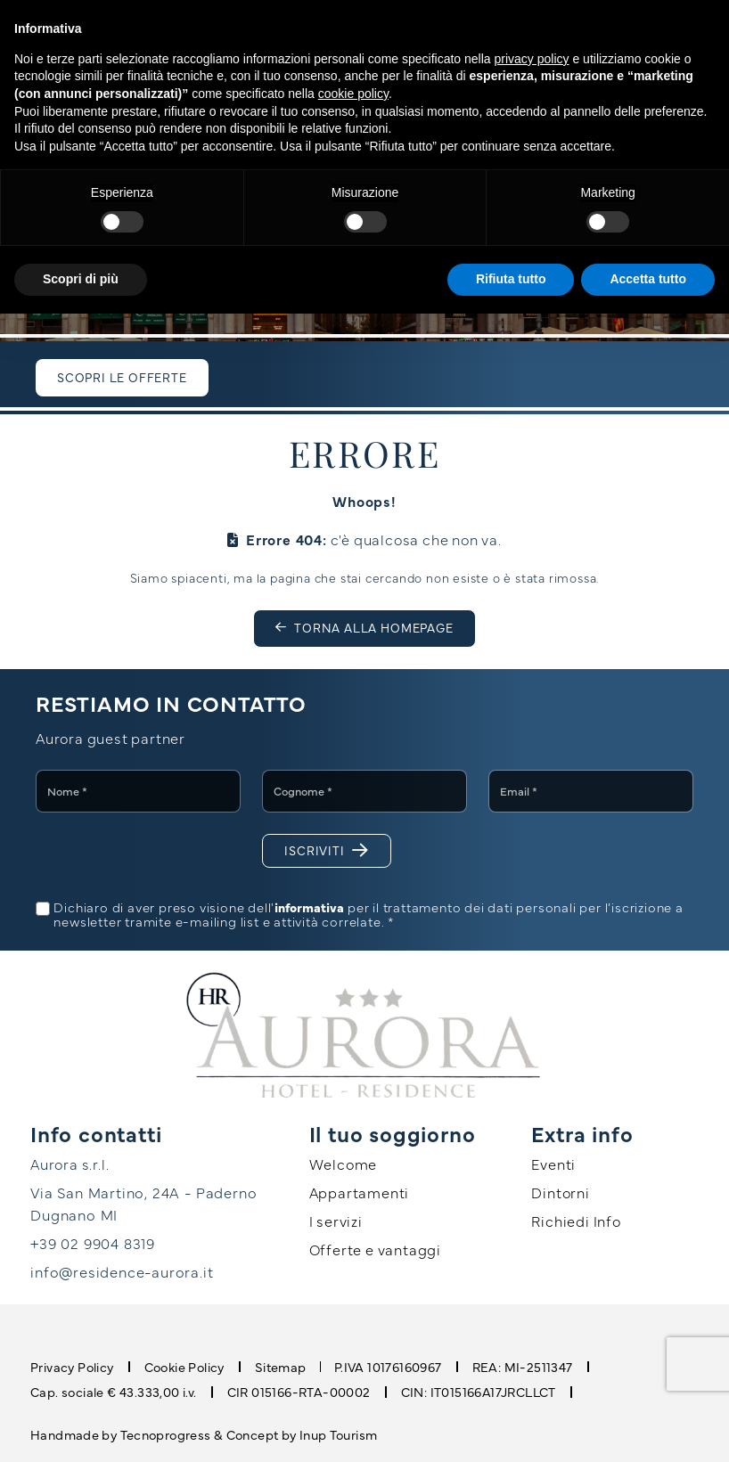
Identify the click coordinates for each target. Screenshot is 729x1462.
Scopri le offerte (122, 377)
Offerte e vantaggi (375, 1249)
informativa (309, 907)
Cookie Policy (184, 1365)
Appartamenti (359, 1192)
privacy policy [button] (532, 59)
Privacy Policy (72, 1365)
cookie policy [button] (353, 93)
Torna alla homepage (364, 627)
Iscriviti (326, 850)
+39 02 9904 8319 (91, 1242)
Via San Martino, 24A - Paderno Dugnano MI (139, 1202)
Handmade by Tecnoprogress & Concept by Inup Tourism (204, 1433)
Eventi (553, 1163)
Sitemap (280, 1365)
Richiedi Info (575, 1220)
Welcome (343, 1163)
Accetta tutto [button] (648, 279)
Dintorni (560, 1192)
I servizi (336, 1220)
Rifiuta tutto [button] (511, 279)
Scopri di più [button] (81, 279)
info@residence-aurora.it (120, 1270)
